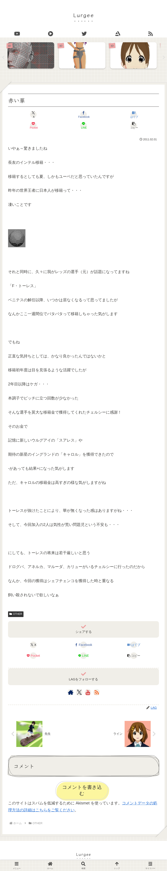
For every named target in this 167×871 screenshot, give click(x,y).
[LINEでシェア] (83, 125)
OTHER (15, 614)
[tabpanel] (32, 56)
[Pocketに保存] (33, 125)
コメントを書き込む (82, 791)
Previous (3, 57)
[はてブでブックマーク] (133, 114)
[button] (133, 125)
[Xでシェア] (33, 114)
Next (164, 57)
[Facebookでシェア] (83, 114)
